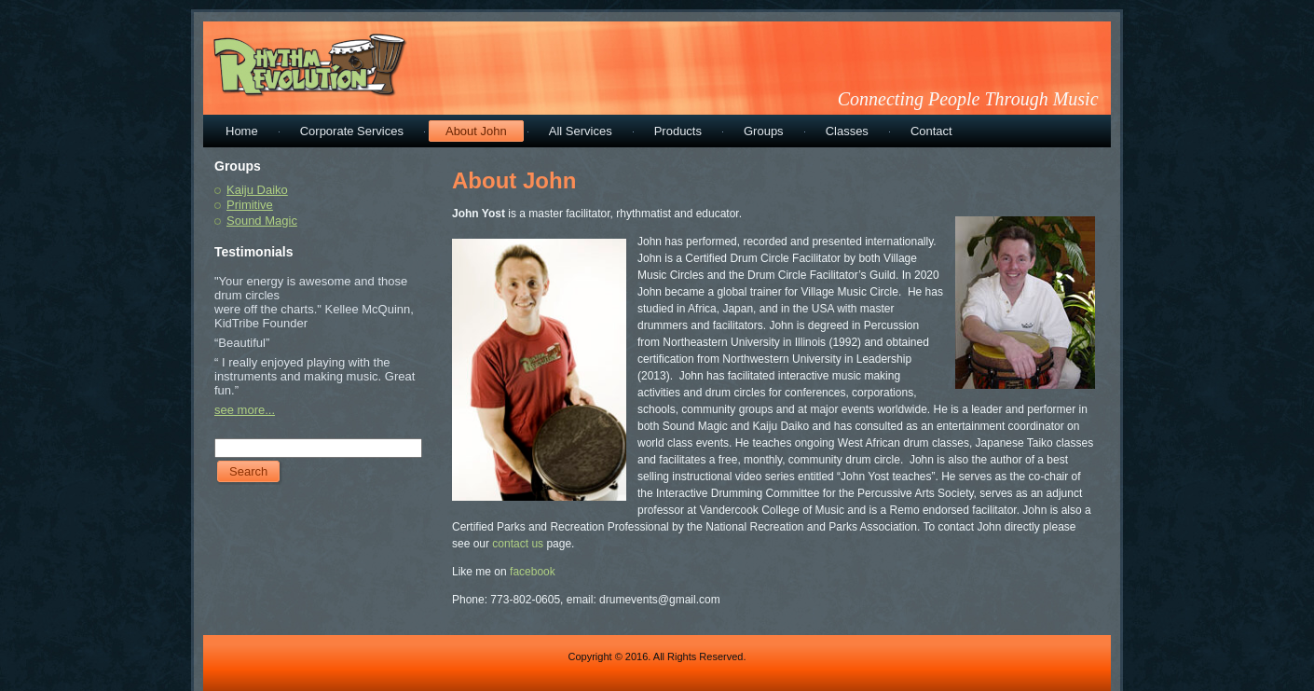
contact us (516, 543)
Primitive (249, 205)
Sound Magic (261, 221)
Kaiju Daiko (257, 190)
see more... (244, 410)
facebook (532, 571)
